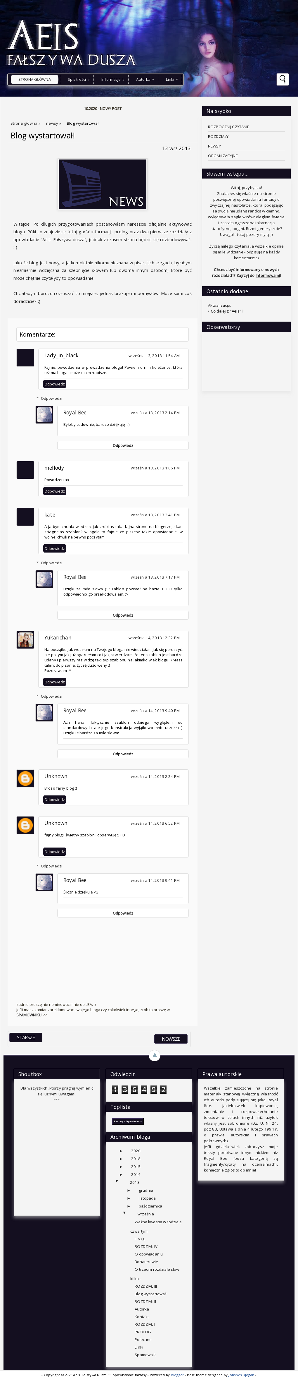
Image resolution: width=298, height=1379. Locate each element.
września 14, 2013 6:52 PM (155, 823)
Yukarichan (58, 637)
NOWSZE (171, 1039)
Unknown (55, 776)
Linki (170, 79)
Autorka (143, 79)
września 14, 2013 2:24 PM (155, 776)
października (150, 1206)
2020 (136, 1150)
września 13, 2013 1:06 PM (155, 468)
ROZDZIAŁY (218, 136)
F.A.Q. (140, 1238)
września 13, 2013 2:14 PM (155, 412)
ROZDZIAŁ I (145, 1324)
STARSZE (26, 1037)
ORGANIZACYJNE (223, 155)
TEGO (167, 588)
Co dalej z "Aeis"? (227, 311)
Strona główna (34, 79)
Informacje (111, 79)
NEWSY (214, 146)
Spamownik (145, 1354)
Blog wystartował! (43, 135)
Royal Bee (75, 412)
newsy (52, 123)
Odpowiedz (54, 384)
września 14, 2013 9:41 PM (155, 880)
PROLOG (143, 1332)
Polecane (143, 1339)
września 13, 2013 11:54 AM (154, 355)
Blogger (178, 1375)
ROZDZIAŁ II (145, 1301)
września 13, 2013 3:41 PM (155, 514)
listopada (147, 1198)
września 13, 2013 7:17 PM (155, 577)
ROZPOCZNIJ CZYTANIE (229, 126)
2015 (136, 1166)
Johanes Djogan (241, 1375)
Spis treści (77, 79)
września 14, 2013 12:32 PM (154, 637)
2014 (136, 1174)
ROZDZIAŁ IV (146, 1246)
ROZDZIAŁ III (146, 1286)
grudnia (146, 1190)
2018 (136, 1158)
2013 (135, 1182)
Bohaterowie (146, 1261)
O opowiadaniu (149, 1254)
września (146, 1214)
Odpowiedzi (51, 398)
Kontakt (142, 1316)
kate (49, 514)
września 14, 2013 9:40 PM (155, 710)
